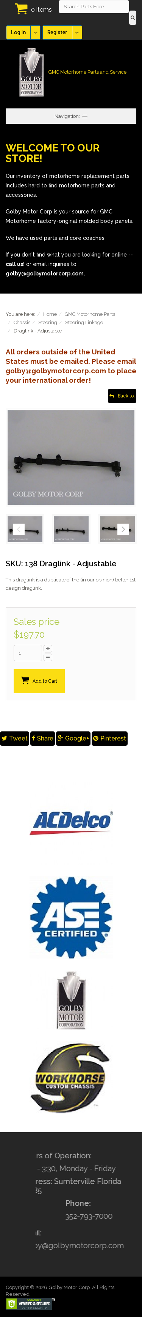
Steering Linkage (84, 322)
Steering (47, 322)
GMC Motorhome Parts (90, 314)
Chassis (22, 322)
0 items (41, 9)
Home (50, 314)
